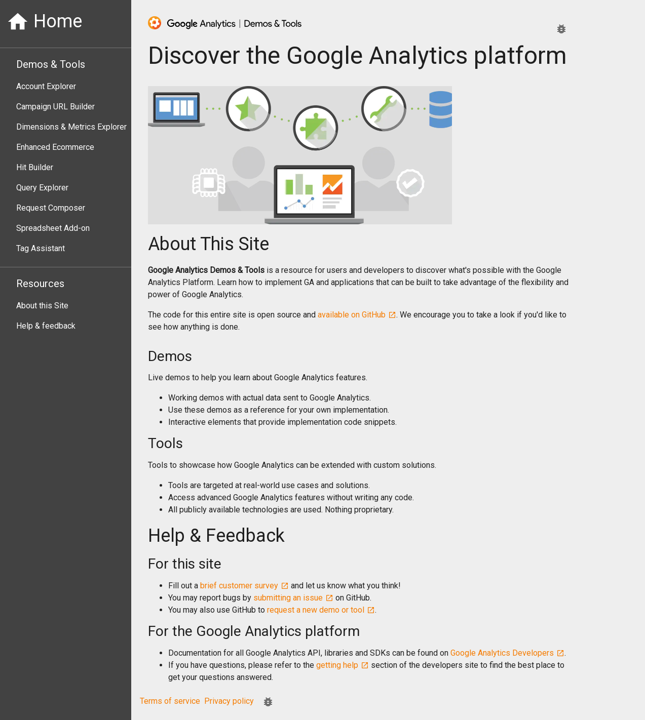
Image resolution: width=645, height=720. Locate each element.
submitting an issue (293, 598)
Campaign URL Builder (55, 106)
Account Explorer (46, 86)
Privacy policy (229, 701)
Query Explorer (42, 187)
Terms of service (170, 701)
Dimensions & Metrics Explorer (71, 127)
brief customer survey (244, 585)
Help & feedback (45, 326)
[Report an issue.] (561, 29)
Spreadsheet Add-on (53, 228)
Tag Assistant (40, 248)
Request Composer (50, 208)
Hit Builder (34, 167)
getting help (342, 665)
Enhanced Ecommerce (55, 147)
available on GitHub (357, 314)
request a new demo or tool (321, 610)
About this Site (42, 305)
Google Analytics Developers (507, 653)
